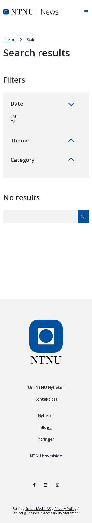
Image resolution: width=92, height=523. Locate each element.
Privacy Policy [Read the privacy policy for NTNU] (65, 508)
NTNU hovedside (46, 455)
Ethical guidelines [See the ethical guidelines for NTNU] (26, 513)
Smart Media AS (38, 508)
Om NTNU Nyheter (46, 387)
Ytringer (46, 439)
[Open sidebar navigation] (85, 11)
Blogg (46, 427)
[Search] (46, 216)
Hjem (8, 40)
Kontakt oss (46, 399)
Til (13, 122)
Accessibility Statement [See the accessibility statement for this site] (61, 513)
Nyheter (46, 415)
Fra (13, 116)
